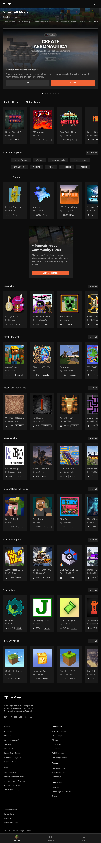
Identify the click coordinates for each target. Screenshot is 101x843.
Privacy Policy (9, 814)
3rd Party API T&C (11, 790)
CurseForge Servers (60, 758)
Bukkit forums (58, 753)
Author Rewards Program (14, 781)
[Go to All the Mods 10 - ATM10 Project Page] (15, 563)
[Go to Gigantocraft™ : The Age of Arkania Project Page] (42, 360)
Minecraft (8, 736)
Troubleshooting (58, 772)
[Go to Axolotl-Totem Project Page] (69, 411)
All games (8, 732)
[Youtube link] (15, 717)
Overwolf (56, 787)
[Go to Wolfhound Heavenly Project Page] (15, 411)
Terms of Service (10, 810)
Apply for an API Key (12, 785)
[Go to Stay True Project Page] (69, 512)
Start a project (10, 772)
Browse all (92, 153)
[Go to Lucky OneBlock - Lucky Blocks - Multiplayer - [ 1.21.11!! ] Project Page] (42, 664)
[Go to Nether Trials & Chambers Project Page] (15, 125)
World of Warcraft (11, 740)
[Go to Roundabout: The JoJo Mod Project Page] (42, 309)
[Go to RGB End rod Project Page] (42, 411)
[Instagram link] (5, 717)
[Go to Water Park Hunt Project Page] (69, 461)
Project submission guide (14, 777)
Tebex (54, 796)
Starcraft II (8, 749)
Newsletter (56, 745)
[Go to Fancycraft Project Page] (69, 360)
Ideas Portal (57, 736)
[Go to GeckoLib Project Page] (15, 613)
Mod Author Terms (11, 823)
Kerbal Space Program (13, 753)
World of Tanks (10, 762)
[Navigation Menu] (4, 4)
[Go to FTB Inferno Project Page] (42, 125)
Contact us (56, 777)
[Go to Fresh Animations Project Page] (15, 512)
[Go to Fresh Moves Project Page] (42, 512)
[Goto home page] (9, 4)
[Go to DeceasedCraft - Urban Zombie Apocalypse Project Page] (42, 563)
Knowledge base (58, 768)
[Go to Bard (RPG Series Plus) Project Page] (15, 309)
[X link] (25, 717)
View (27, 83)
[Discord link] (20, 717)
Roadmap (56, 749)
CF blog (55, 740)
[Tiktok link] (10, 717)
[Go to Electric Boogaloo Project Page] (15, 200)
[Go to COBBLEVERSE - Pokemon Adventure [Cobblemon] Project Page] (69, 563)
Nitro (54, 800)
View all (93, 286)
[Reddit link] (30, 717)
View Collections (50, 273)
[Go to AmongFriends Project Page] (15, 360)
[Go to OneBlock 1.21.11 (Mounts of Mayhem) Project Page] (69, 664)
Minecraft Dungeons (12, 758)
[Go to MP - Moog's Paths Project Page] (69, 200)
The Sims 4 (8, 745)
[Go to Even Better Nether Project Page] (69, 125)
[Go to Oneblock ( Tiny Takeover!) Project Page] (15, 664)
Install (73, 83)
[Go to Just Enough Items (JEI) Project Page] (42, 613)
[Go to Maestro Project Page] (42, 200)
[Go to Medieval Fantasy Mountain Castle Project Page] (42, 461)
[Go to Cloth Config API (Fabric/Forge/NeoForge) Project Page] (69, 613)
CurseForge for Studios (61, 792)
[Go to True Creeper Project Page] (69, 309)
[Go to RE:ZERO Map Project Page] (15, 461)
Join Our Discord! (59, 732)
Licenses (7, 818)
